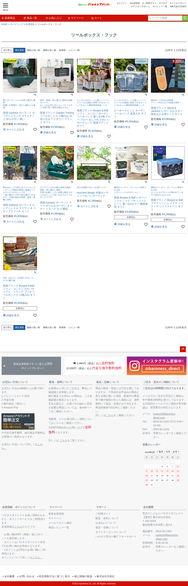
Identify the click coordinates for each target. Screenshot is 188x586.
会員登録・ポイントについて (19, 507)
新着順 (62, 50)
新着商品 (8, 17)
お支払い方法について (15, 382)
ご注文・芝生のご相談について (161, 382)
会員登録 (135, 3)
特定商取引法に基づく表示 (54, 576)
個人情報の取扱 (83, 576)
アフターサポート (141, 6)
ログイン (122, 3)
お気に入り (54, 17)
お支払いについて (105, 522)
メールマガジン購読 (60, 522)
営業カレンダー (162, 433)
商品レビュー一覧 (58, 527)
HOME (4, 24)
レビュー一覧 (160, 6)
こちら (63, 440)
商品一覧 (30, 17)
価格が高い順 (33, 50)
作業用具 (30, 24)
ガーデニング (16, 24)
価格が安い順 (49, 50)
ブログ (164, 3)
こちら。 (37, 557)
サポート (101, 507)
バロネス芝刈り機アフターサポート (116, 536)
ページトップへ (183, 349)
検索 (185, 18)
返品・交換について (107, 382)
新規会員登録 (56, 513)
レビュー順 (74, 50)
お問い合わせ (27, 576)
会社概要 (148, 507)
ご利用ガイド (150, 3)
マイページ (76, 17)
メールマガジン (179, 3)
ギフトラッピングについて (110, 532)
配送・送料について (60, 382)
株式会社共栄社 (179, 6)
